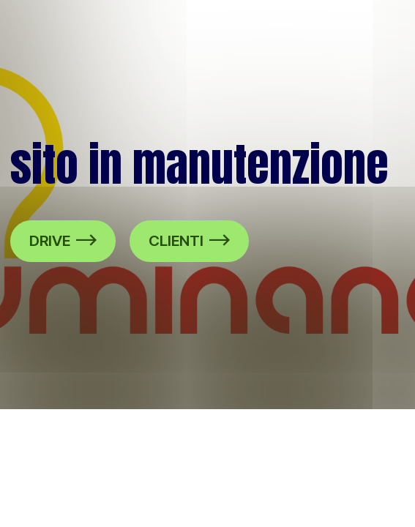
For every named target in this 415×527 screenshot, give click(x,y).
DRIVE (63, 241)
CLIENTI (189, 241)
